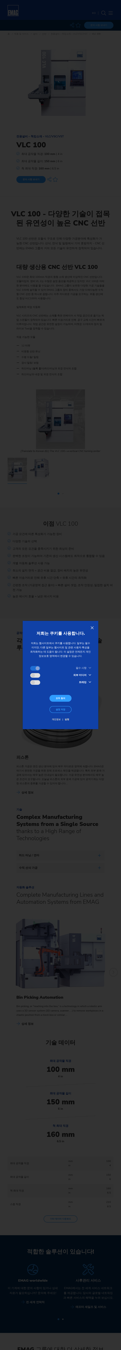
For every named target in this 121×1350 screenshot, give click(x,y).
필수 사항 (81, 668)
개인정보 (56, 719)
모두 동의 (60, 698)
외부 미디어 (79, 675)
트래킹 (82, 682)
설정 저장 (60, 709)
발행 (67, 719)
